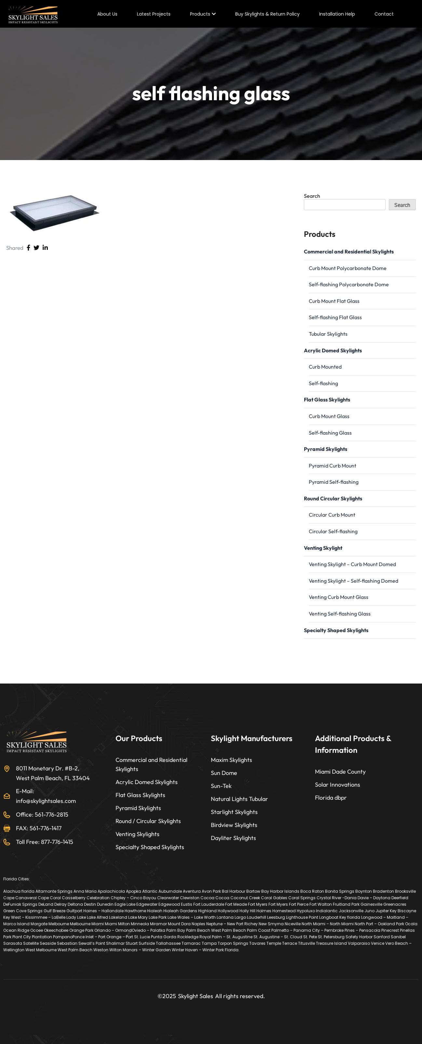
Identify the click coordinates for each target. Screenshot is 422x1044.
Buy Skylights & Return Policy (267, 14)
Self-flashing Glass (330, 432)
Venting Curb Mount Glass (338, 597)
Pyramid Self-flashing (334, 482)
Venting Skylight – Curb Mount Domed (352, 564)
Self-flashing (323, 383)
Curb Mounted (325, 366)
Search (312, 196)
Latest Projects (153, 14)
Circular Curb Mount (332, 514)
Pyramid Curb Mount (332, 465)
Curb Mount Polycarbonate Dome (348, 268)
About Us (107, 14)
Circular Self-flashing (333, 531)
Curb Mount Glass (329, 416)
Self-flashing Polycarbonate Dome (349, 284)
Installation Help (337, 14)
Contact (384, 14)
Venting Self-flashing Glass (340, 613)
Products (200, 14)
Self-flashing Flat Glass (335, 317)
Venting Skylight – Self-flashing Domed (353, 580)
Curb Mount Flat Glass (334, 301)
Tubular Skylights (328, 334)
